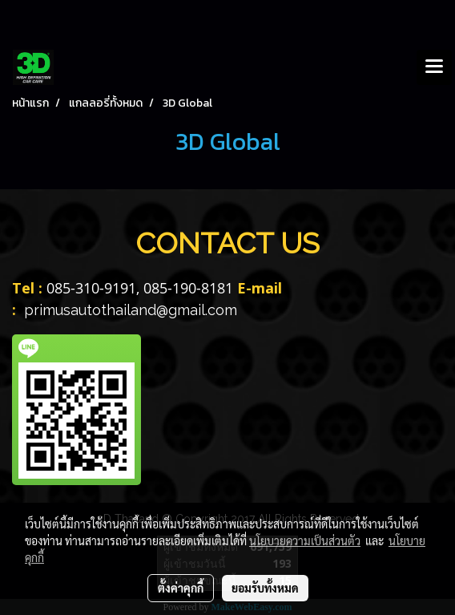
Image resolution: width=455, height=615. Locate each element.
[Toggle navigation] (434, 67)
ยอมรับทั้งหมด (265, 588)
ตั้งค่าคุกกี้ (180, 588)
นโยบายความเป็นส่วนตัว (304, 540)
